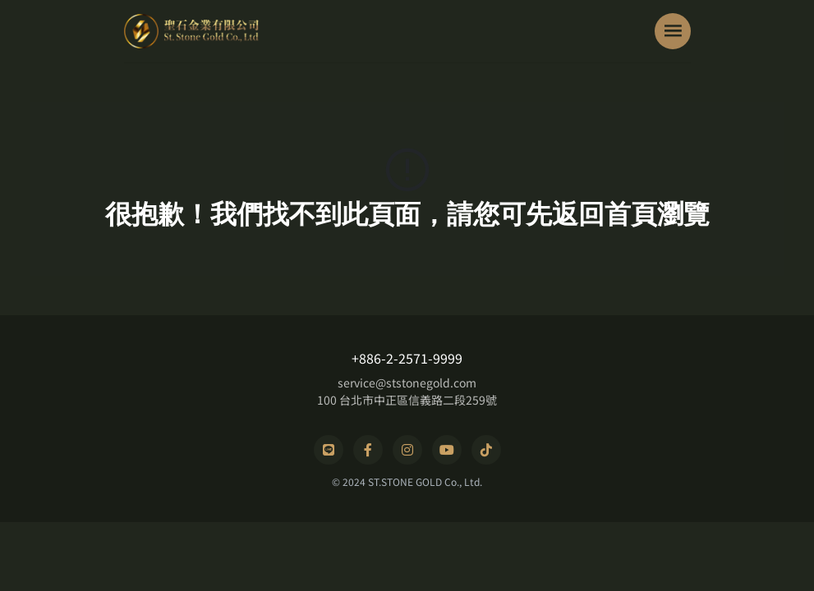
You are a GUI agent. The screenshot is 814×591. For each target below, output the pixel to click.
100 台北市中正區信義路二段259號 (407, 400)
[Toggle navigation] (673, 31)
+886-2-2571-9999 (407, 358)
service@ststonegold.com (407, 382)
